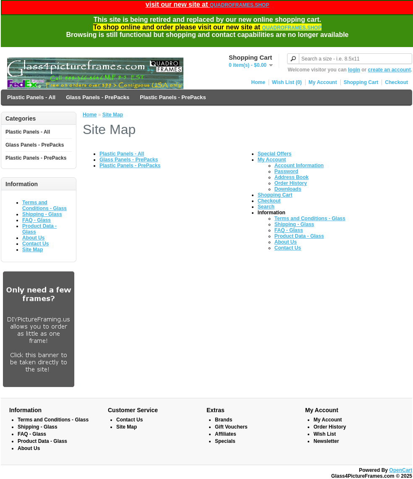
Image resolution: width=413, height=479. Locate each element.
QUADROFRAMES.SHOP (239, 5)
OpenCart (400, 470)
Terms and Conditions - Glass (44, 205)
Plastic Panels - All (31, 97)
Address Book (291, 177)
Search (266, 207)
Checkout (396, 82)
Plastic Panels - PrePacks (173, 97)
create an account (389, 70)
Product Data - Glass (299, 236)
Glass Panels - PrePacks (97, 97)
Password (286, 171)
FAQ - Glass (36, 220)
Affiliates (225, 434)
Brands (223, 420)
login (354, 70)
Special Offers (275, 154)
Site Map (32, 250)
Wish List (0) (287, 82)
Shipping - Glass (42, 214)
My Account (322, 82)
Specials (225, 441)
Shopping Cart (361, 82)
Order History (290, 183)
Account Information (299, 165)
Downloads (287, 189)
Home (258, 82)
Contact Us (35, 244)
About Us (33, 238)
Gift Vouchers (231, 427)
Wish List (325, 434)
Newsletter (326, 441)
